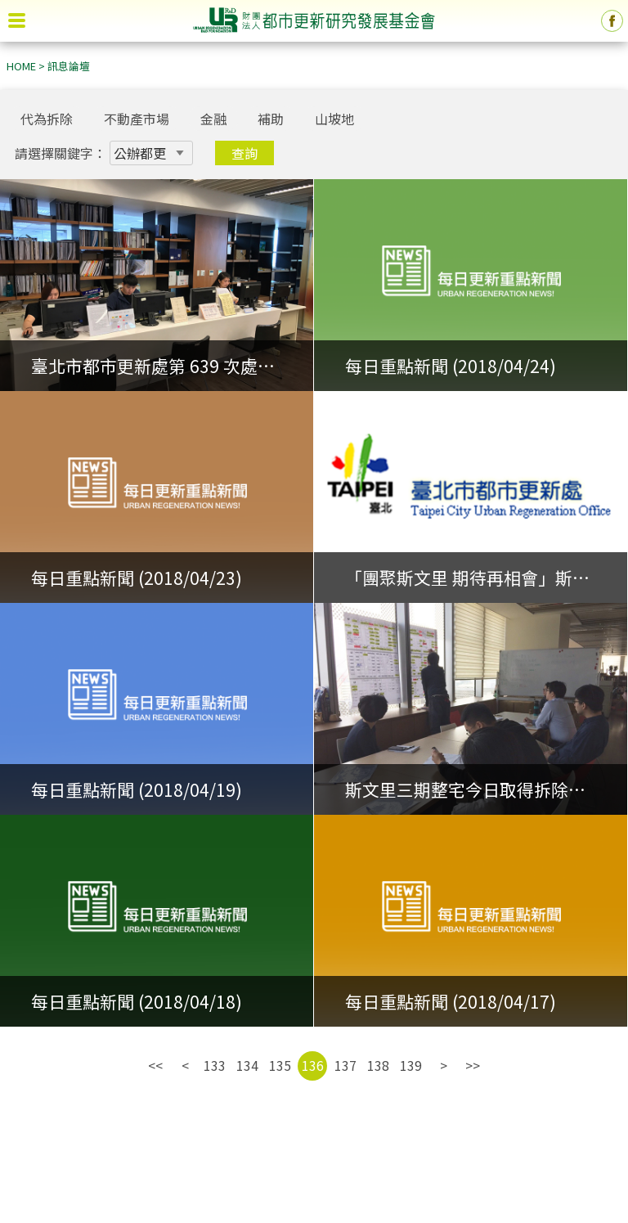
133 (215, 1065)
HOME (21, 66)
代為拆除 (46, 118)
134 (247, 1065)
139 (411, 1065)
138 (378, 1065)
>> (472, 1065)
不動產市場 (136, 118)
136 (313, 1065)
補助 (271, 118)
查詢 (244, 153)
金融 (213, 118)
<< (155, 1065)
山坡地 (334, 118)
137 (345, 1065)
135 (280, 1065)
